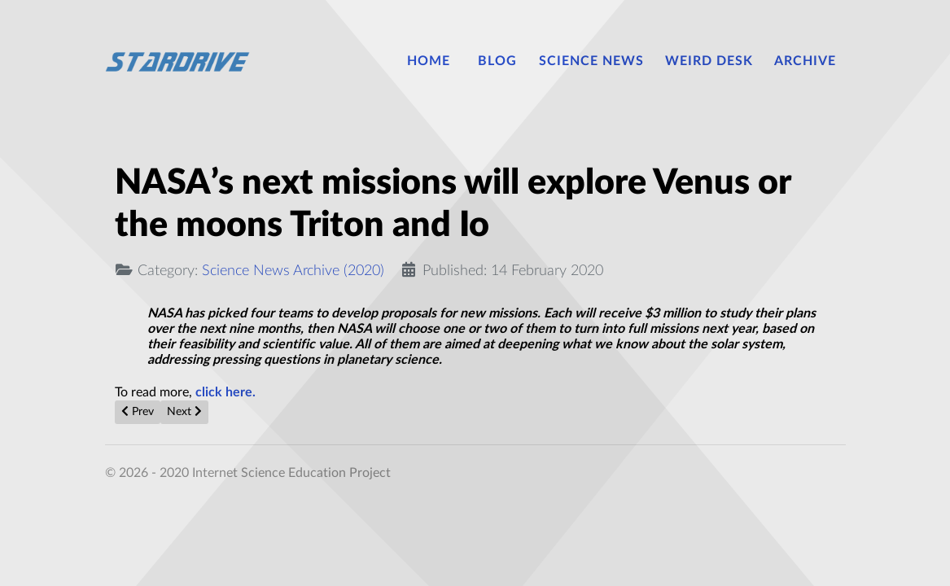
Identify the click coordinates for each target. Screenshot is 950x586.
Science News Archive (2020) (293, 270)
